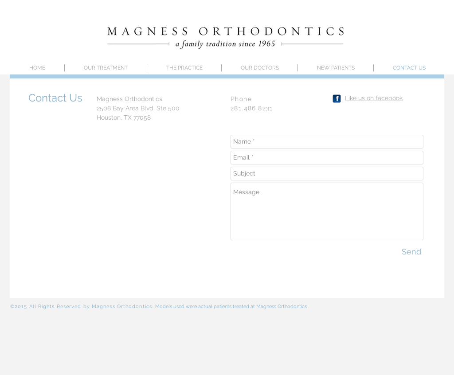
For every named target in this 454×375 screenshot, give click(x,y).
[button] (259, 67)
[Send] (411, 251)
